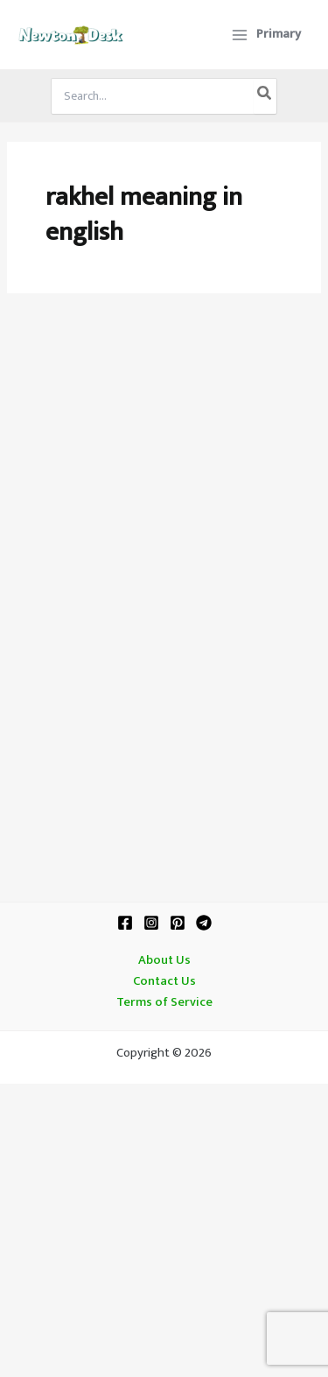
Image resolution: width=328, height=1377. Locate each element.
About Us (164, 960)
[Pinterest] (177, 923)
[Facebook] (125, 923)
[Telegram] (204, 923)
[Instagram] (151, 923)
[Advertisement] (164, 491)
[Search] (265, 96)
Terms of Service (164, 1002)
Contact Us (164, 981)
